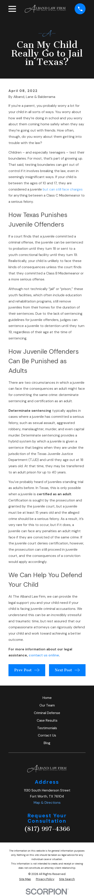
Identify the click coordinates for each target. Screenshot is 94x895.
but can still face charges (63, 189)
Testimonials (47, 728)
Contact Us (47, 735)
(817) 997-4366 (47, 828)
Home (47, 698)
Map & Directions (47, 802)
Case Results (47, 720)
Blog (47, 743)
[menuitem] (25, 879)
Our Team (47, 705)
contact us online (44, 655)
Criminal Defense (47, 713)
